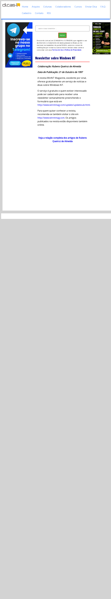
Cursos (78, 6)
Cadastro (26, 13)
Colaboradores (63, 6)
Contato (39, 13)
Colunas (47, 6)
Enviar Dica (91, 6)
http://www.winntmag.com (51, 117)
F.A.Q (102, 6)
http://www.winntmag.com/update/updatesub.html (63, 104)
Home (25, 6)
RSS (49, 13)
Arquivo (36, 6)
